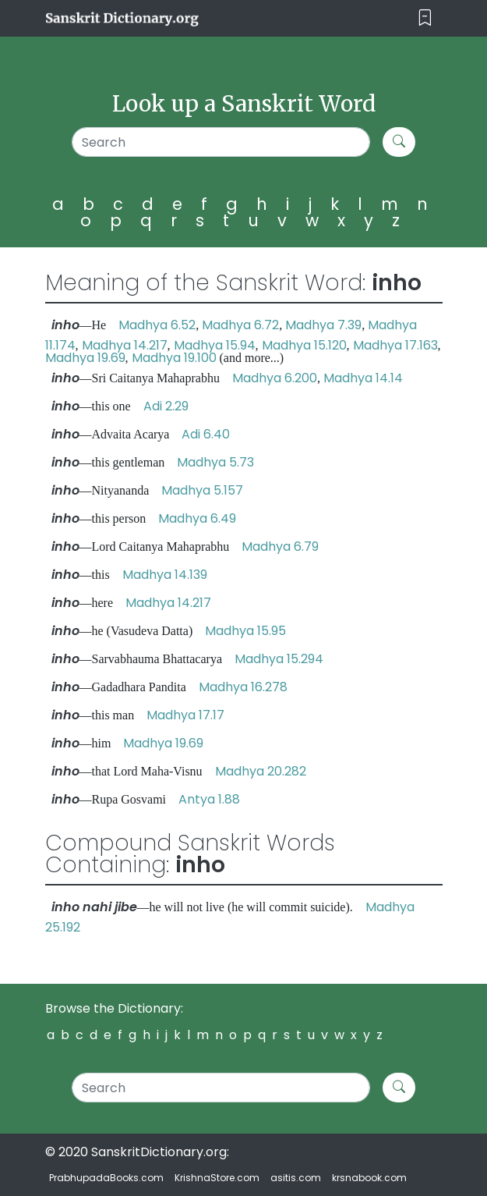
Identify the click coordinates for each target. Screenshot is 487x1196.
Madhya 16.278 (243, 687)
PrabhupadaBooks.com (106, 1177)
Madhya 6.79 (280, 546)
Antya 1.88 (209, 799)
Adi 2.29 (166, 406)
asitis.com (295, 1177)
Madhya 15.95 (245, 631)
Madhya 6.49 (197, 518)
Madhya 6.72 (240, 325)
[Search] (221, 142)
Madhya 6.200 (274, 378)
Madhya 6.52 (157, 325)
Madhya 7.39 (323, 325)
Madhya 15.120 (304, 345)
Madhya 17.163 (395, 345)
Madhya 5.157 (202, 490)
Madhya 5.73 (215, 462)
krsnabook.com (369, 1177)
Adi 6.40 (206, 434)
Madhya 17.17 (185, 715)
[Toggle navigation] (425, 18)
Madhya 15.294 (279, 659)
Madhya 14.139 (164, 575)
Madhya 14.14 (363, 378)
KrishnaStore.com (217, 1177)
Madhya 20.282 (260, 771)
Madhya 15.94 (215, 345)
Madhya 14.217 (125, 345)
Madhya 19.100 (174, 358)
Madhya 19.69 (85, 358)
